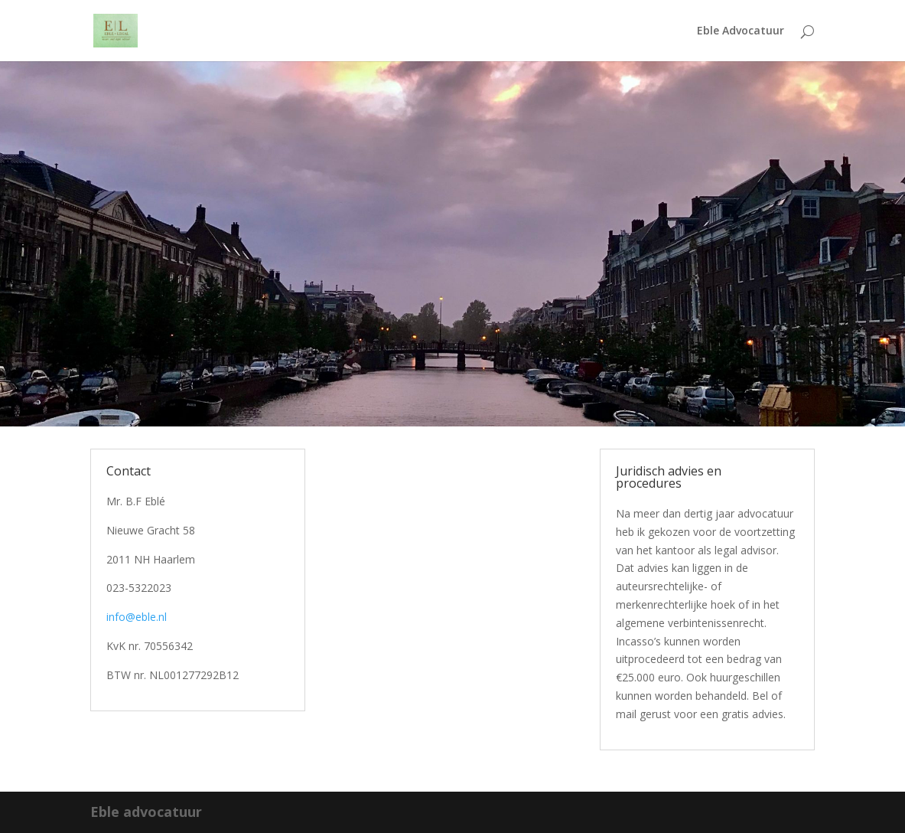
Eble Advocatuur (740, 31)
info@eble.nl (136, 616)
